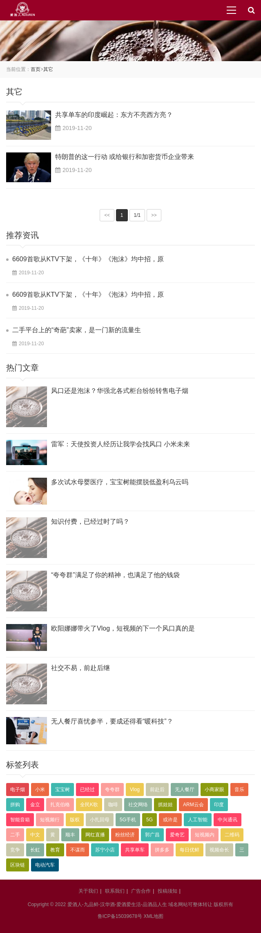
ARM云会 (193, 804)
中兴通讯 (227, 820)
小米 (40, 789)
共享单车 (135, 850)
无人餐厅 (184, 789)
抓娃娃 (165, 804)
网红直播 (95, 835)
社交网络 (138, 804)
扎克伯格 (60, 804)
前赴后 (157, 789)
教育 (55, 850)
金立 (35, 804)
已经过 (87, 789)
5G (149, 820)
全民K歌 (89, 804)
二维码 (232, 835)
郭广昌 (152, 835)
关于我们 (88, 891)
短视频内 (204, 835)
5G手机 (128, 820)
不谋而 (77, 850)
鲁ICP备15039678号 (120, 916)
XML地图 (154, 916)
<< (107, 215)
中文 (35, 835)
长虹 (35, 850)
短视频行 (50, 820)
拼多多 (162, 850)
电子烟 (17, 789)
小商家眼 (214, 789)
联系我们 (115, 891)
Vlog (135, 789)
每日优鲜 (189, 850)
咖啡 (113, 804)
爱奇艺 (177, 835)
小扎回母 (99, 820)
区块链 (17, 865)
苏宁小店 (105, 850)
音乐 (239, 789)
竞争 (15, 850)
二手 (15, 835)
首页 (35, 69)
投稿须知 (167, 891)
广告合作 (141, 891)
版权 (75, 820)
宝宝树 (62, 789)
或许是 (170, 820)
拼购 (15, 804)
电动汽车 (45, 865)
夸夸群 (112, 789)
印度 (219, 804)
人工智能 (197, 820)
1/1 (137, 215)
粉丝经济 (125, 835)
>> (154, 215)
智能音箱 (20, 820)
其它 (48, 69)
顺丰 (70, 835)
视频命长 (219, 850)
